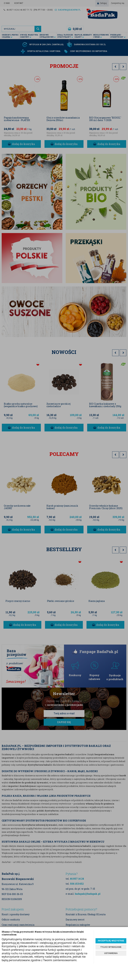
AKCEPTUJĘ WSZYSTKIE (111, 940)
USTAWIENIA (111, 953)
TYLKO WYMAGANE (110, 947)
